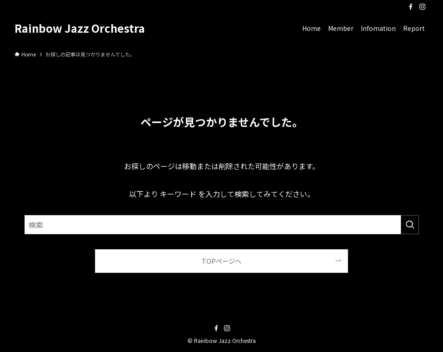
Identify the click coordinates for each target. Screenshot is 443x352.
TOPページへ (221, 261)
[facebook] (411, 7)
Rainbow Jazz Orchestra (80, 28)
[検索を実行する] (410, 224)
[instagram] (422, 7)
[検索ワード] (222, 224)
